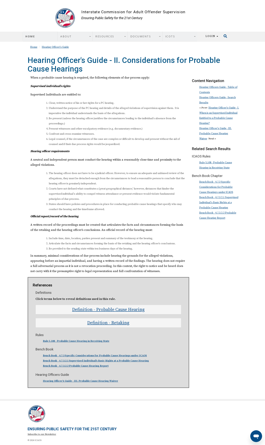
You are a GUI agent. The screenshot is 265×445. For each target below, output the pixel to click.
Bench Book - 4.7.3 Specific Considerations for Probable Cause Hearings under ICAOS (95, 355)
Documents (140, 36)
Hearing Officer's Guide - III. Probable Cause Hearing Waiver (80, 381)
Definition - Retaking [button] (108, 323)
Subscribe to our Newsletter (42, 434)
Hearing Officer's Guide (55, 47)
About (66, 36)
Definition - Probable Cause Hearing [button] (108, 309)
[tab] (108, 309)
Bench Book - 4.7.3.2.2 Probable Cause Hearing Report (76, 366)
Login (212, 36)
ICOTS (170, 36)
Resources (104, 36)
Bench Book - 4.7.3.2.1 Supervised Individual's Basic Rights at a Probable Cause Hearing (96, 360)
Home (30, 36)
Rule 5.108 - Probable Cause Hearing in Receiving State (76, 341)
